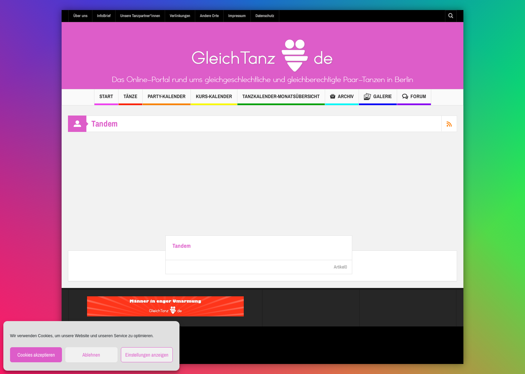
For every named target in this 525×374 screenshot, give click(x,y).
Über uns (80, 15)
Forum (414, 97)
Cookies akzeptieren (36, 354)
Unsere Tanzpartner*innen (140, 15)
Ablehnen (91, 354)
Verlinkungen (180, 15)
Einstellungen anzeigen (146, 354)
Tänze (130, 99)
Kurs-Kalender (214, 99)
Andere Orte (209, 15)
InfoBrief (103, 15)
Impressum (237, 15)
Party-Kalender (167, 99)
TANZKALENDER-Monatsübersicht (281, 99)
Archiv (342, 97)
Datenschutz (264, 15)
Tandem (181, 245)
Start (106, 99)
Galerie (378, 97)
